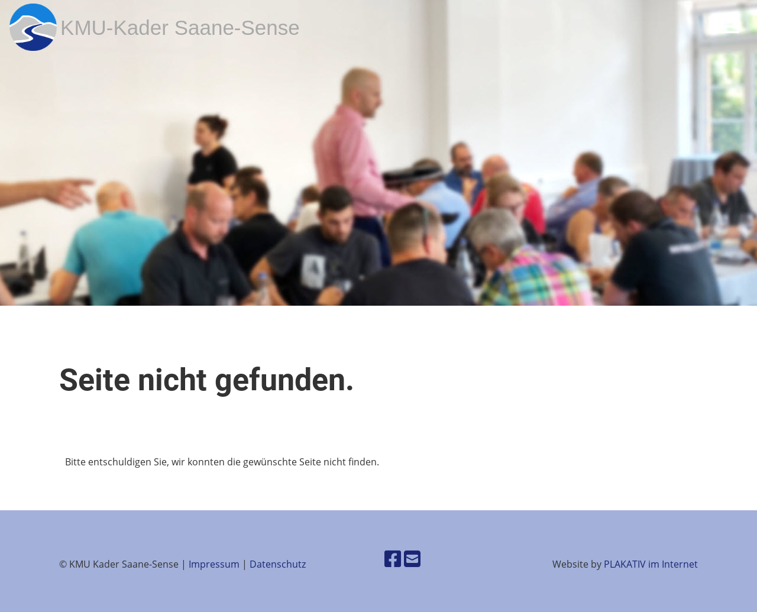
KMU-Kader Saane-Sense (180, 27)
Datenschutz (278, 564)
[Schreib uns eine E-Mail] (412, 558)
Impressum (214, 564)
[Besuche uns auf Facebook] (392, 558)
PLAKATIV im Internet (651, 564)
